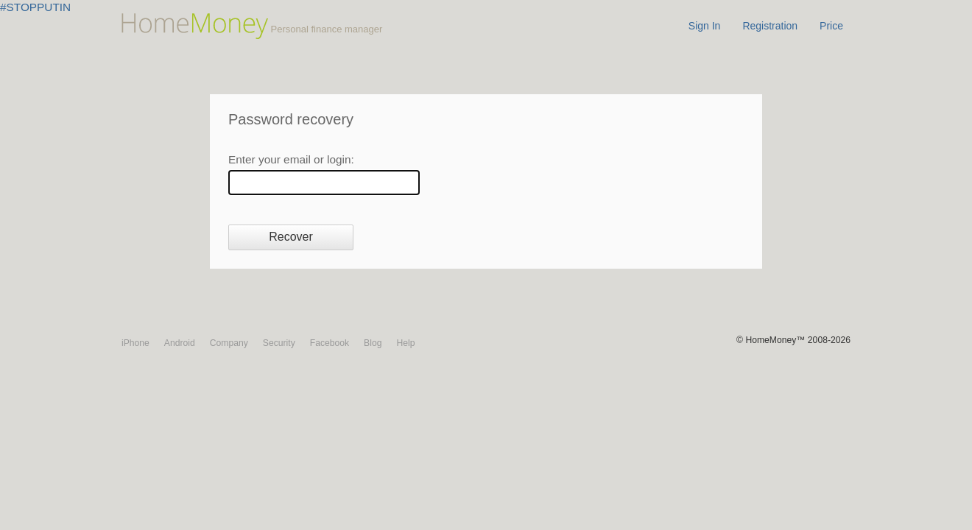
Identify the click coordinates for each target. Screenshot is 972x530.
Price (831, 26)
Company (229, 343)
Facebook (329, 343)
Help (405, 343)
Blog (372, 343)
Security (279, 343)
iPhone (135, 343)
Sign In (704, 26)
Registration (769, 26)
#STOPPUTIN (35, 7)
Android (179, 343)
